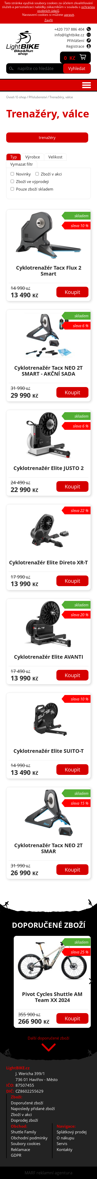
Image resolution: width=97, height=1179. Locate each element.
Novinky (23, 174)
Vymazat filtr (21, 164)
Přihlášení (75, 40)
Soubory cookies (25, 1143)
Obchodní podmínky (29, 1137)
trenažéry (47, 137)
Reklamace (20, 1149)
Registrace (75, 46)
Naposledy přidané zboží (33, 1108)
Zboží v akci (51, 174)
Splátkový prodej (72, 1131)
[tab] (13, 156)
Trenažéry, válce (61, 97)
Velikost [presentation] (55, 156)
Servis (62, 1143)
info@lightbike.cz (69, 34)
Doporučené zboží (27, 1102)
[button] (91, 982)
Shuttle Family (23, 1131)
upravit (69, 14)
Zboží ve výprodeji (32, 181)
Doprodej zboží (24, 1120)
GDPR (16, 1155)
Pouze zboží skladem (34, 189)
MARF (30, 1173)
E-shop (21, 97)
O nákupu (65, 1137)
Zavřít (48, 20)
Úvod (10, 97)
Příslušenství (38, 97)
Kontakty (64, 1149)
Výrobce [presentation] (32, 156)
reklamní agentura (54, 1173)
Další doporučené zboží (48, 1038)
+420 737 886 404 (69, 29)
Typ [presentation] (13, 156)
